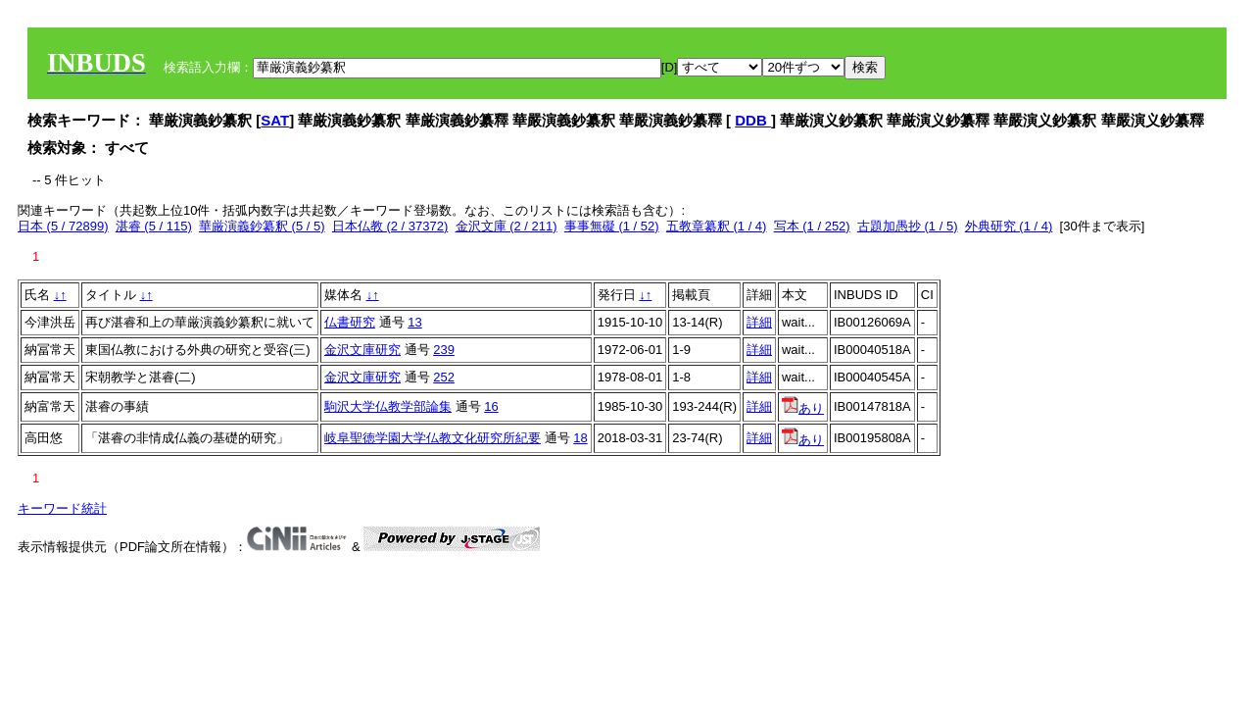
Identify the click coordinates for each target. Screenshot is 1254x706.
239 (444, 349)
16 (491, 406)
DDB (753, 120)
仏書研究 (349, 322)
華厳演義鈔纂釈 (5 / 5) (262, 226)
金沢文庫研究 (362, 349)
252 (444, 377)
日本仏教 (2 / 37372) (390, 226)
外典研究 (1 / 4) (1009, 226)
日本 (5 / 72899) (63, 226)
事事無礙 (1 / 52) (611, 226)
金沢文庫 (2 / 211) (506, 226)
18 (580, 437)
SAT (275, 120)
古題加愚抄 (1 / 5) (907, 226)
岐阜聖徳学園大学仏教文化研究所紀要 (432, 437)
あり (803, 408)
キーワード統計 (62, 508)
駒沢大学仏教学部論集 (388, 406)
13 (414, 322)
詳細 (759, 322)
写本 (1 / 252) (812, 226)
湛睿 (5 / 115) (154, 226)
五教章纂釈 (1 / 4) (716, 226)
